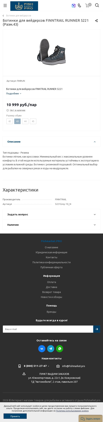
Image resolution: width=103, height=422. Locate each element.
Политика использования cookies (72, 411)
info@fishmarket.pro (73, 366)
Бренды (51, 311)
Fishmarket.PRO (51, 241)
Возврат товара (51, 292)
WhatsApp (59, 348)
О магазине (51, 247)
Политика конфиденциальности (52, 262)
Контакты (51, 257)
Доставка (51, 287)
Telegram (50, 348)
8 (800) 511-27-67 (35, 365)
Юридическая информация (51, 252)
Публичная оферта (51, 267)
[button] (90, 418)
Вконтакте (41, 348)
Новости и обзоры (51, 297)
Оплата (51, 282)
